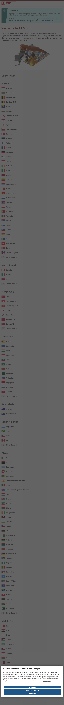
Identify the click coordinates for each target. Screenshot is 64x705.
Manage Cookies (32, 690)
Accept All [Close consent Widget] (32, 687)
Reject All (32, 693)
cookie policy (47, 681)
